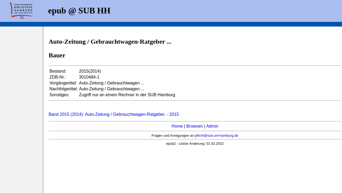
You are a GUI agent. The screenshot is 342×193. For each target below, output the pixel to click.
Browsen (194, 126)
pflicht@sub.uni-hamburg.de (216, 135)
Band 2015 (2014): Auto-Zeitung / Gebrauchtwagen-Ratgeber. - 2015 (114, 114)
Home (177, 126)
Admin (212, 126)
